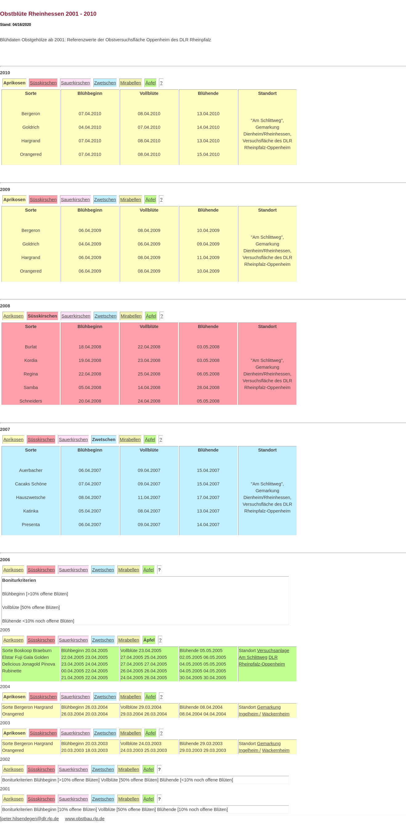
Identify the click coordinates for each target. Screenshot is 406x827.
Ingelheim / (250, 713)
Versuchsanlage (273, 650)
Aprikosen (13, 316)
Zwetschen (105, 82)
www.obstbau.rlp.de (84, 818)
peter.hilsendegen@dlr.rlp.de (30, 818)
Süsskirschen (43, 82)
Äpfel (150, 82)
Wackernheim (276, 713)
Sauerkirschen (75, 82)
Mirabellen (130, 82)
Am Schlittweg (253, 657)
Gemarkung (269, 707)
